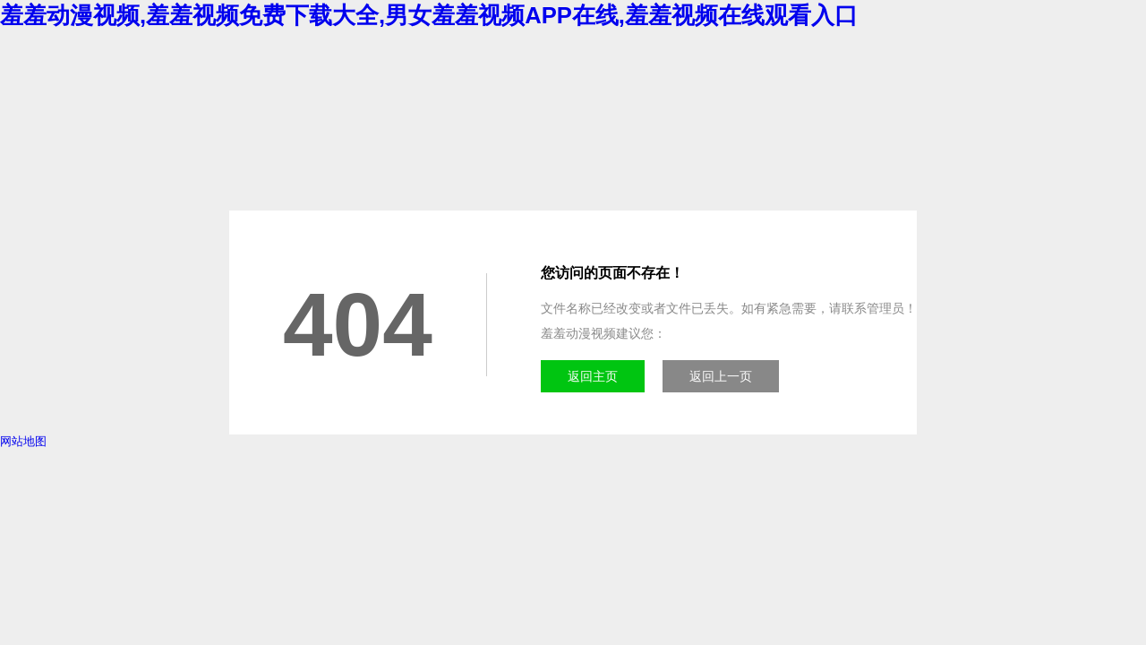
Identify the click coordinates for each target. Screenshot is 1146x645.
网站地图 (23, 441)
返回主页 (593, 376)
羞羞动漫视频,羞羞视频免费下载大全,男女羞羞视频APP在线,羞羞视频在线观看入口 (429, 15)
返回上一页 (720, 376)
